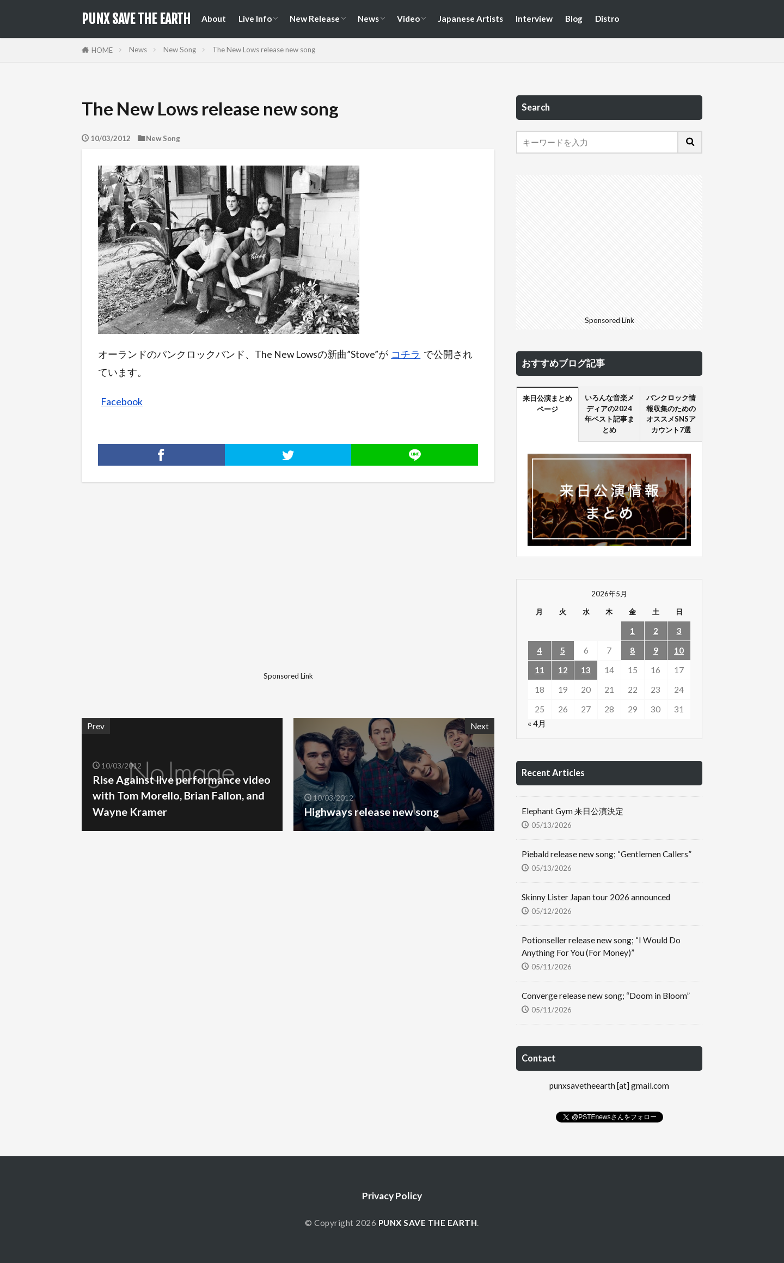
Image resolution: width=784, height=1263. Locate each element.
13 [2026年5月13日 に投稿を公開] (586, 670)
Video (408, 18)
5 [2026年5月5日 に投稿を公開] (562, 650)
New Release (315, 18)
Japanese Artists (470, 18)
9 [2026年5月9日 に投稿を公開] (655, 650)
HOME (102, 50)
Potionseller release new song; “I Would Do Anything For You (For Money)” (601, 946)
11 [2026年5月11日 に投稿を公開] (539, 670)
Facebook (122, 401)
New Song (179, 49)
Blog (574, 18)
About (213, 18)
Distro (607, 18)
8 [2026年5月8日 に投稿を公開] (632, 650)
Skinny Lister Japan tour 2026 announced (596, 897)
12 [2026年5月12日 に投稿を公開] (563, 670)
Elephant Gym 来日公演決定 (572, 811)
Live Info (255, 18)
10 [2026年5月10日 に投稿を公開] (679, 650)
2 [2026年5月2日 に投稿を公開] (655, 631)
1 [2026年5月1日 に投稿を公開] (632, 631)
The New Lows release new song (263, 49)
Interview (534, 18)
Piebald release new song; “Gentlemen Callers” (606, 854)
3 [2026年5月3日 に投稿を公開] (679, 631)
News (368, 18)
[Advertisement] (183, 591)
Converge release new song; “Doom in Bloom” (606, 995)
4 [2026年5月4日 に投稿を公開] (539, 650)
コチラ (405, 354)
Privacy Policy (392, 1195)
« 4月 (537, 723)
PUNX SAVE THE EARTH (136, 19)
